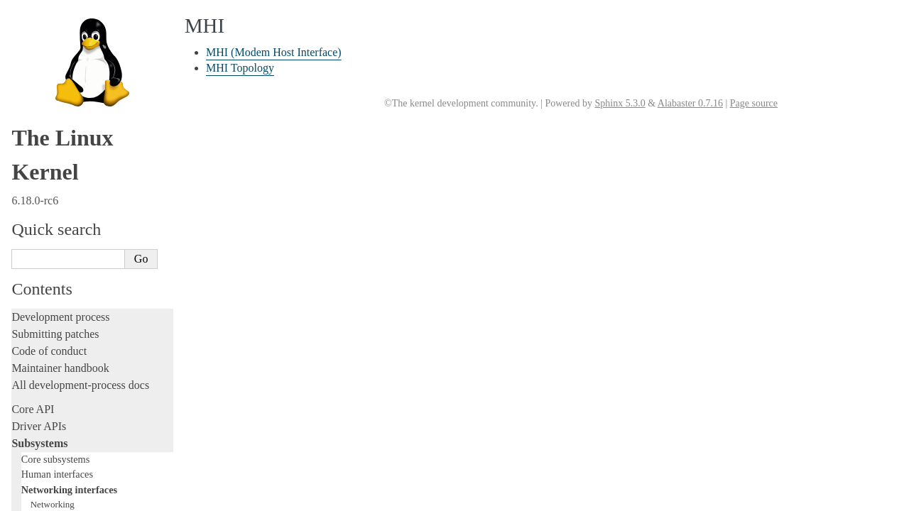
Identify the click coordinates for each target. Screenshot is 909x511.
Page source (754, 103)
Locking (30, 132)
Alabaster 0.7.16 (690, 103)
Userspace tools (47, 367)
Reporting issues (49, 350)
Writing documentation (63, 173)
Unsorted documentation (67, 474)
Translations (39, 498)
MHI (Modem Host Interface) (274, 52)
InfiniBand (50, 58)
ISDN (41, 72)
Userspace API (45, 384)
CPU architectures (52, 450)
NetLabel (48, 44)
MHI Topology (240, 68)
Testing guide (41, 207)
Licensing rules (46, 156)
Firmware (33, 408)
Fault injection (44, 258)
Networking (53, 30)
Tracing (28, 241)
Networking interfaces (69, 15)
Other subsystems (57, 115)
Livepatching (41, 275)
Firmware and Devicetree (69, 425)
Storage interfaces (57, 100)
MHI (40, 85)
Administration (45, 316)
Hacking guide (44, 224)
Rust (21, 292)
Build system (41, 333)
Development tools (54, 190)
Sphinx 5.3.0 (619, 103)
